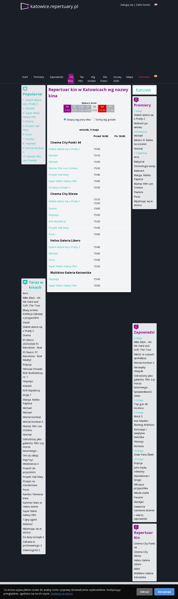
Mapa (129, 77)
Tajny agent (30, 519)
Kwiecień (139, 170)
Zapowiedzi (56, 77)
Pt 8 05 (88, 108)
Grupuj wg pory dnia (79, 119)
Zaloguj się (126, 4)
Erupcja (138, 463)
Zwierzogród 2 (31, 550)
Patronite (144, 77)
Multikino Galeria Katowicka (70, 273)
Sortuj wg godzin (106, 119)
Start (25, 77)
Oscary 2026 (117, 79)
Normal (138, 148)
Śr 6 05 (74, 108)
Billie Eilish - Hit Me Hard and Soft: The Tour (142, 345)
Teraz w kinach (36, 285)
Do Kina (71, 79)
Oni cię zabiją (30, 455)
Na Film (80, 79)
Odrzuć (144, 591)
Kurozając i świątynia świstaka (140, 433)
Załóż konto (143, 4)
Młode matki (141, 493)
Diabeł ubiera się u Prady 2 (64, 149)
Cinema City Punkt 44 (65, 142)
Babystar (139, 161)
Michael (53, 155)
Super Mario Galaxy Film (63, 181)
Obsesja (138, 441)
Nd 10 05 (102, 108)
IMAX (137, 568)
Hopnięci (54, 215)
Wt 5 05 (67, 108)
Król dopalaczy (57, 221)
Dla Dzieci (103, 79)
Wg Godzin (92, 79)
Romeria (139, 446)
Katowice (143, 90)
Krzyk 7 (27, 395)
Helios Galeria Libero (65, 240)
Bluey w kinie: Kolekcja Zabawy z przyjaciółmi (33, 313)
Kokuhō (27, 386)
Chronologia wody (144, 166)
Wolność (28, 524)
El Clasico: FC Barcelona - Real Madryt (32, 356)
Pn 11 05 (110, 108)
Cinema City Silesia (64, 194)
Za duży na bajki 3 (59, 187)
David (26, 322)
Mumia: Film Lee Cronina (63, 168)
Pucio (52, 234)
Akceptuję (164, 591)
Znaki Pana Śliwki (144, 454)
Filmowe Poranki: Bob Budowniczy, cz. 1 (33, 372)
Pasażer (138, 497)
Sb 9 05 (94, 108)
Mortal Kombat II (144, 362)
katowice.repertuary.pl (54, 6)
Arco (136, 157)
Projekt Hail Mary (59, 174)
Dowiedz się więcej (62, 593)
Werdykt (139, 502)
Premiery (39, 77)
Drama (53, 208)
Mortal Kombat (32, 417)
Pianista (138, 192)
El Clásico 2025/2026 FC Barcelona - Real (32, 343)
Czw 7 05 (81, 108)
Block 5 (138, 416)
